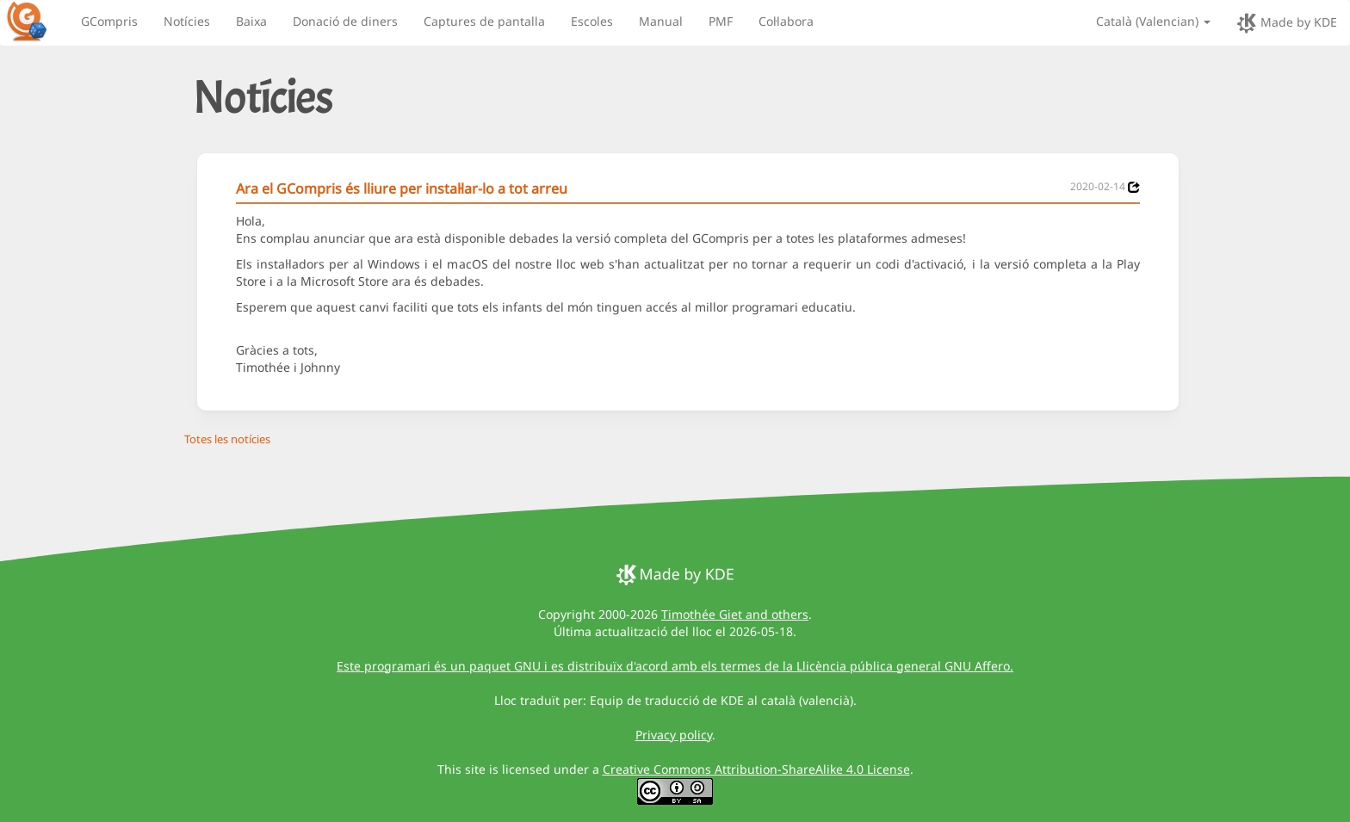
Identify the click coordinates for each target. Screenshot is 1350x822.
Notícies (187, 21)
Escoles (592, 21)
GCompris (109, 21)
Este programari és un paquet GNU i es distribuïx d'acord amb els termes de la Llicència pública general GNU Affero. (675, 666)
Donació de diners (345, 21)
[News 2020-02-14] (1134, 187)
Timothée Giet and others (734, 614)
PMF (721, 21)
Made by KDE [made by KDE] (1286, 23)
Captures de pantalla (484, 21)
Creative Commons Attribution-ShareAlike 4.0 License (756, 769)
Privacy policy (673, 734)
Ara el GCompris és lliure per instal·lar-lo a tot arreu (401, 188)
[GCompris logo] (37, 20)
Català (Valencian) (1153, 21)
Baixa (251, 21)
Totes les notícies (227, 439)
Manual (661, 21)
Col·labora (786, 21)
